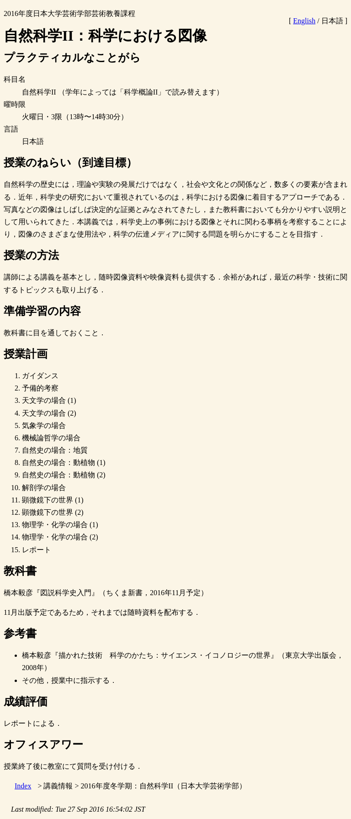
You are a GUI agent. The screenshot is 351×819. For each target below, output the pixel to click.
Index (23, 786)
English (304, 21)
